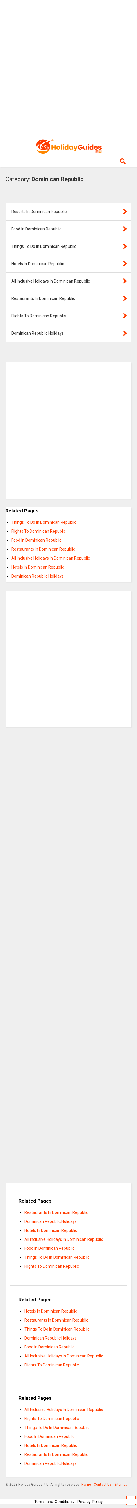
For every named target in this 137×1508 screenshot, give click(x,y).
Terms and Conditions (54, 1501)
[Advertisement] (68, 68)
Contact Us (103, 1485)
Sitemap (120, 1485)
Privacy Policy (90, 1501)
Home (86, 1485)
